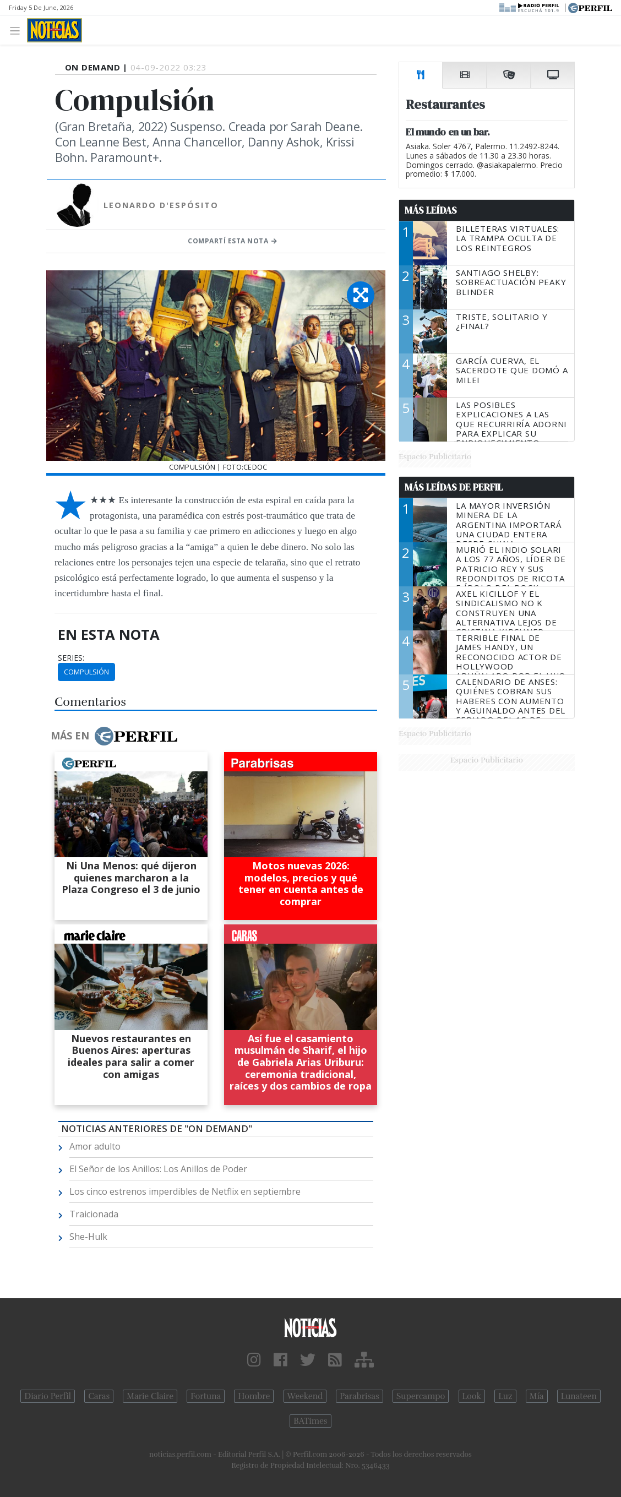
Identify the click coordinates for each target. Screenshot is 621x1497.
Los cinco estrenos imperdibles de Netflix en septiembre (185, 1191)
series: (71, 658)
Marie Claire (150, 1396)
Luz (505, 1396)
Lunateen (579, 1396)
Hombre (254, 1396)
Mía (537, 1396)
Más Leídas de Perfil (454, 487)
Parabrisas (359, 1396)
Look (472, 1396)
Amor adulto (95, 1146)
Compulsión (86, 672)
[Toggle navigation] (18, 30)
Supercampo (420, 1396)
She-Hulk (88, 1237)
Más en (114, 736)
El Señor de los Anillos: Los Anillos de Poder (158, 1169)
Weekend (305, 1396)
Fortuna (205, 1396)
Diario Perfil (47, 1396)
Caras (99, 1396)
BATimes (310, 1421)
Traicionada (93, 1214)
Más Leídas (431, 210)
